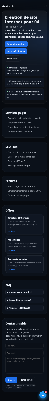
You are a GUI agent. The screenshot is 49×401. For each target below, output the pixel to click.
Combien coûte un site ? (20, 292)
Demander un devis (16, 44)
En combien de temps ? (20, 300)
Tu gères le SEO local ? (19, 308)
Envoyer (11, 380)
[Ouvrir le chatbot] (42, 394)
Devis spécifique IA (16, 51)
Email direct (12, 58)
